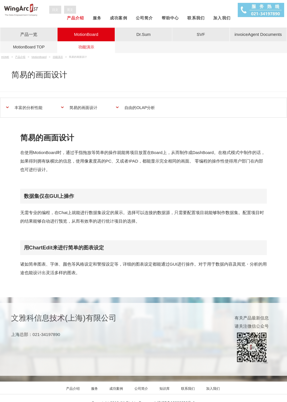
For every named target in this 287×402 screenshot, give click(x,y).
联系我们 (196, 18)
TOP (29, 47)
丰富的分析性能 (28, 107)
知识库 (164, 389)
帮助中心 (170, 18)
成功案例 (118, 18)
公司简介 (144, 18)
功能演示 (86, 47)
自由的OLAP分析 (139, 107)
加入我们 (222, 18)
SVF (201, 34)
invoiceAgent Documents (258, 34)
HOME (5, 57)
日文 (55, 9)
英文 (70, 9)
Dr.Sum (143, 34)
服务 (97, 18)
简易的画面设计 (83, 107)
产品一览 (28, 34)
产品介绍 (75, 18)
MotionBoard (86, 34)
